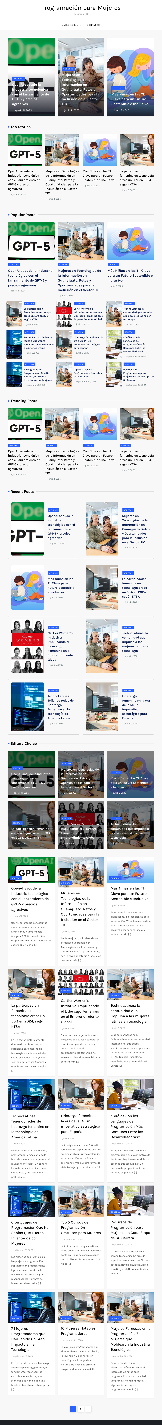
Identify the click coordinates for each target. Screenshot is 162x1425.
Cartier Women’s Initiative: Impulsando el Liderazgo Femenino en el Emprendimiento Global (60, 646)
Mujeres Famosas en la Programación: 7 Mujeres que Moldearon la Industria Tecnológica (130, 1339)
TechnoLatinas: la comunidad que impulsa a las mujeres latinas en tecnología (136, 642)
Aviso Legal (71, 25)
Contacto (93, 25)
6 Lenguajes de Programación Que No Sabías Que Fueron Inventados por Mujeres (30, 1233)
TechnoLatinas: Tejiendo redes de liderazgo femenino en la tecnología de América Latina (30, 1126)
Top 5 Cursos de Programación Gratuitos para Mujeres (88, 373)
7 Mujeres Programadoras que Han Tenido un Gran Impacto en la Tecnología (28, 1339)
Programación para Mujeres (81, 7)
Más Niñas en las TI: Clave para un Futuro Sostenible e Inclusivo (129, 99)
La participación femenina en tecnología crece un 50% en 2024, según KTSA (134, 587)
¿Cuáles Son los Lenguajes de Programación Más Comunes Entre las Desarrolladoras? (134, 344)
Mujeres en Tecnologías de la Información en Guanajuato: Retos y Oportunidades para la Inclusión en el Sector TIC (80, 89)
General (19, 78)
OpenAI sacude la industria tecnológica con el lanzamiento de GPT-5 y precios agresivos (30, 94)
